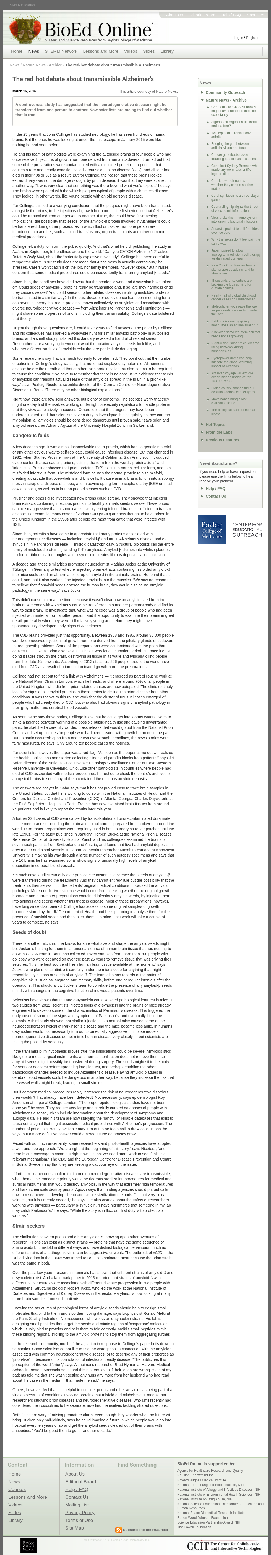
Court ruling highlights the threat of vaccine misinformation (234, 208)
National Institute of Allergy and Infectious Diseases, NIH (218, 1490)
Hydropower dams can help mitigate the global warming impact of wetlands (231, 362)
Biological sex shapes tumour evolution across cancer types (233, 390)
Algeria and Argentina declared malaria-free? (234, 124)
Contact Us (216, 496)
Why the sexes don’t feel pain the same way (235, 241)
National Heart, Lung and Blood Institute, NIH (210, 1485)
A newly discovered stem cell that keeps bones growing (235, 334)
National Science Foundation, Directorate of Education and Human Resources (220, 1506)
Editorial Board (202, 15)
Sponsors (255, 15)
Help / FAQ (231, 15)
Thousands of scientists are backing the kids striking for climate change (231, 284)
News (33, 51)
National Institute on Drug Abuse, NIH (204, 1499)
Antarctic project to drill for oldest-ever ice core (235, 230)
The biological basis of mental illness (233, 412)
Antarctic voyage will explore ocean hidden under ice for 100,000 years (232, 377)
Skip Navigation (22, 5)
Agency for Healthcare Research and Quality (210, 1471)
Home (16, 51)
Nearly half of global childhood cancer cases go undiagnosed (233, 297)
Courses (17, 1489)
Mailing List (77, 1504)
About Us (174, 15)
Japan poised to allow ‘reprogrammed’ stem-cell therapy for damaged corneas (235, 254)
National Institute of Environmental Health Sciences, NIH (218, 1495)
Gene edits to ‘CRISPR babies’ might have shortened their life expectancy (234, 111)
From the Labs (219, 432)
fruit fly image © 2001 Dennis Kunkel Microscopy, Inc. (117, 1539)
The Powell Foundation (194, 1527)
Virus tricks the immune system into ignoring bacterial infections (234, 219)
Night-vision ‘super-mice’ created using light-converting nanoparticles (235, 347)
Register (252, 38)
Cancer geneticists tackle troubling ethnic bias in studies (233, 157)
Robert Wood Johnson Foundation (202, 1518)
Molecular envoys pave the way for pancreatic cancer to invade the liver (234, 310)
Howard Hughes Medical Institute (201, 1480)
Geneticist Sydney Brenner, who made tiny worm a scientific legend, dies (235, 170)
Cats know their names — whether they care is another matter (232, 185)
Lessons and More (100, 51)
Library (167, 51)
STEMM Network (61, 51)
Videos (130, 51)
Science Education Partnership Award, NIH (208, 1522)
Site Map (74, 1527)
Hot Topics (215, 424)
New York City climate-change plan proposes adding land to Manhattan (233, 269)
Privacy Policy (80, 1512)
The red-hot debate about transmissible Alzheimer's (112, 65)
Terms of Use (79, 1520)
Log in (238, 38)
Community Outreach (225, 92)
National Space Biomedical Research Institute (210, 1513)
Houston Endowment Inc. (195, 1475)
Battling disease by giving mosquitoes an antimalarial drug (234, 323)
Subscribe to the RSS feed (145, 1530)
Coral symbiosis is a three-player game (235, 197)
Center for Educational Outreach (247, 529)
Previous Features (222, 440)
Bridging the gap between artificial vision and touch (230, 146)
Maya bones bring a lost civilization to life (228, 401)
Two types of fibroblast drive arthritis (231, 135)
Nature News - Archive (42, 65)
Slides (149, 51)
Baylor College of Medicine (212, 529)
